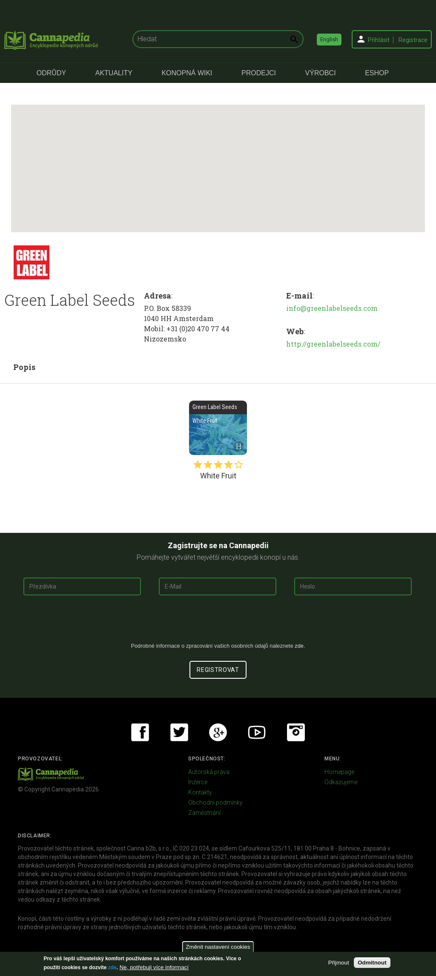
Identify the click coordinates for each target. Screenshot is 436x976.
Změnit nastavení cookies (218, 947)
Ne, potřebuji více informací (154, 967)
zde (112, 967)
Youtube (256, 732)
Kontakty (200, 792)
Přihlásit (379, 40)
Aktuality (113, 73)
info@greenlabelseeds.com (332, 308)
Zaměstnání (204, 812)
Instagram (296, 732)
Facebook (140, 732)
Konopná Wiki (186, 73)
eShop (377, 73)
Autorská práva (208, 771)
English (329, 39)
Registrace (413, 40)
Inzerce (197, 782)
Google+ (218, 732)
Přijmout (338, 962)
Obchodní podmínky (215, 802)
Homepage (339, 771)
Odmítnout (372, 962)
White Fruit (218, 428)
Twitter (179, 732)
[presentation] (218, 622)
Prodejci (258, 73)
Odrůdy (51, 73)
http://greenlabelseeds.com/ (333, 343)
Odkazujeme (341, 782)
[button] (218, 160)
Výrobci (320, 73)
